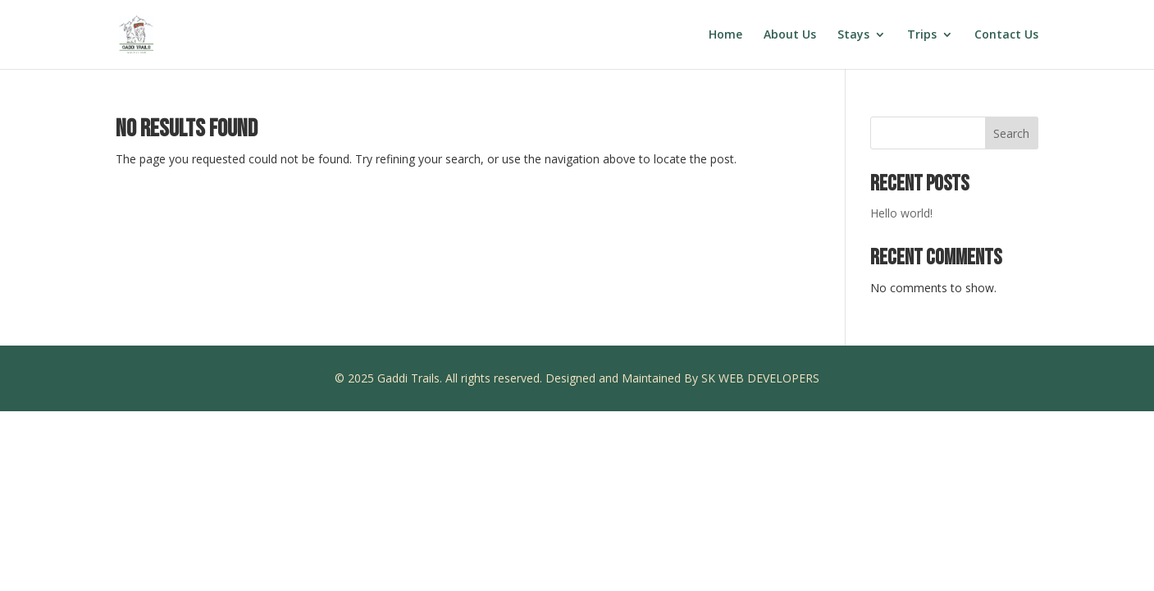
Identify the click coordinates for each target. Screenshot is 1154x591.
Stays (853, 35)
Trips (922, 35)
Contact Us (1006, 35)
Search (1011, 133)
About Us (790, 35)
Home (725, 35)
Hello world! (901, 213)
